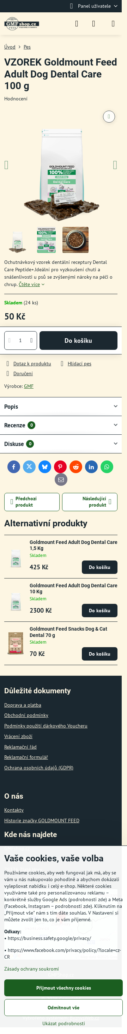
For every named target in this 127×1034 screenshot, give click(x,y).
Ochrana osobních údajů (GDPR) (38, 767)
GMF (29, 386)
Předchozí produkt (24, 501)
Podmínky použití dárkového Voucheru (45, 726)
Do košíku (78, 340)
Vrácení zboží (18, 736)
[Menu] (113, 24)
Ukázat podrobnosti (63, 1023)
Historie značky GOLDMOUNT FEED (41, 820)
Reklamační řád (20, 747)
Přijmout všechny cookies (63, 988)
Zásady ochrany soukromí (31, 969)
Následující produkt (97, 501)
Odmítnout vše (63, 1007)
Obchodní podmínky (26, 715)
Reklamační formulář (26, 757)
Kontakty (14, 810)
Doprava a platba (22, 705)
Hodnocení (16, 98)
